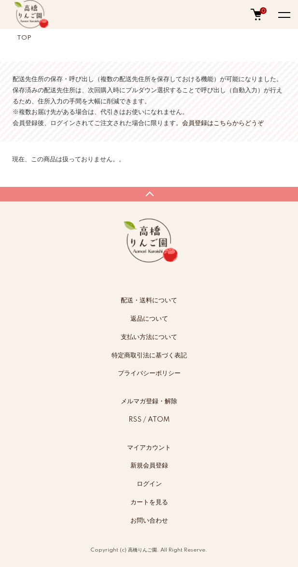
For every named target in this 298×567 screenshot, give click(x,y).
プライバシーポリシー (149, 373)
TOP (24, 38)
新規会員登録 (149, 465)
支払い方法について (149, 337)
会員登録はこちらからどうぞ (223, 123)
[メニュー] (283, 14)
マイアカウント (149, 447)
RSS (135, 419)
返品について (149, 318)
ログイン (149, 484)
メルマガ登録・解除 (149, 401)
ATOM (159, 419)
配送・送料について (149, 300)
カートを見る (149, 502)
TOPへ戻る (149, 194)
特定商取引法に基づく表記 (149, 355)
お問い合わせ (149, 520)
